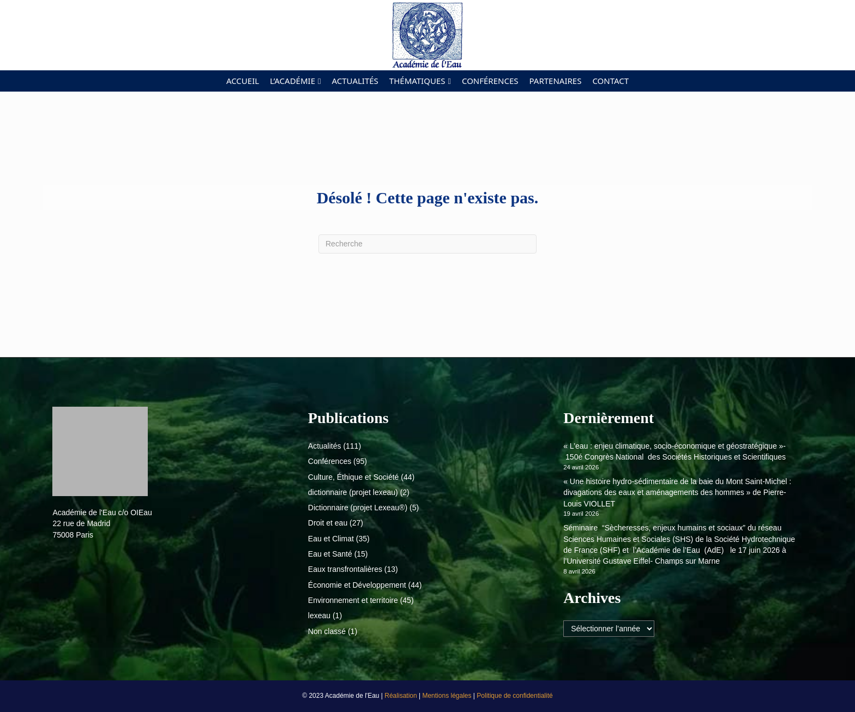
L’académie (292, 80)
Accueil (242, 80)
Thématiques (417, 80)
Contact (610, 80)
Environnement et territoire (353, 600)
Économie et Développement (357, 585)
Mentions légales (447, 695)
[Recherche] (427, 244)
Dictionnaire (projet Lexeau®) (357, 507)
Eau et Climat (331, 538)
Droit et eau (327, 522)
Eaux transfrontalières (345, 569)
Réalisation (401, 695)
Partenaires (555, 80)
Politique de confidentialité (514, 695)
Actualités (355, 80)
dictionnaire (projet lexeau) (353, 492)
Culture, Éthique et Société (353, 477)
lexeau (319, 615)
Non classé (327, 631)
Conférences (490, 80)
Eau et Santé (330, 554)
